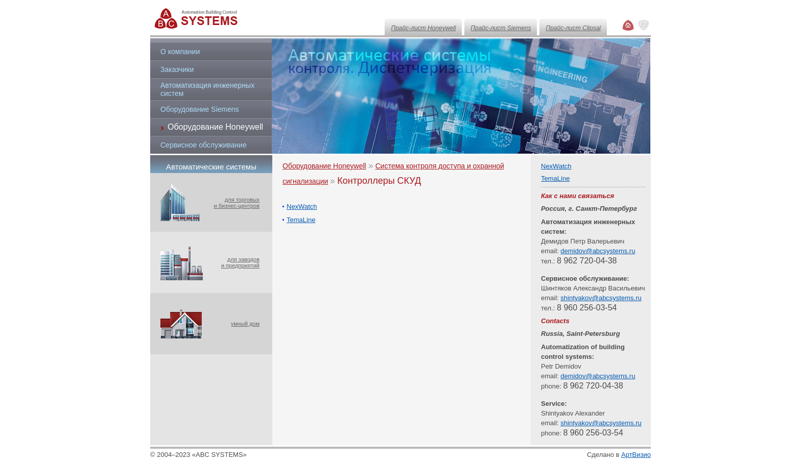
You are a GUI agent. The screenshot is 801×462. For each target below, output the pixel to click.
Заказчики (177, 69)
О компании (180, 51)
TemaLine (301, 220)
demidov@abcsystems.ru (597, 251)
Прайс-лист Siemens (500, 28)
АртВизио (636, 454)
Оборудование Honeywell (324, 166)
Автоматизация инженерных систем (207, 89)
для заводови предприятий (240, 262)
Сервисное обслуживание (203, 145)
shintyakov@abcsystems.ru (600, 298)
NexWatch (302, 206)
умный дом (245, 324)
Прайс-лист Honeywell (423, 28)
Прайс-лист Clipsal (573, 28)
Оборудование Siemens (199, 109)
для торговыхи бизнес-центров (237, 203)
